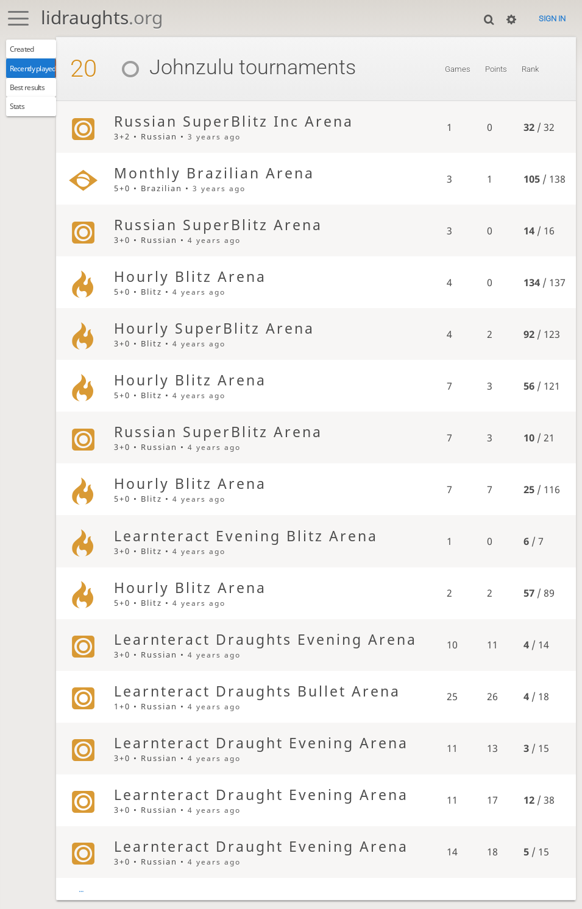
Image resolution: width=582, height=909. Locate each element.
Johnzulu (198, 67)
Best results (33, 95)
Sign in (552, 18)
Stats (21, 118)
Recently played (40, 73)
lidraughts (102, 17)
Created (26, 50)
